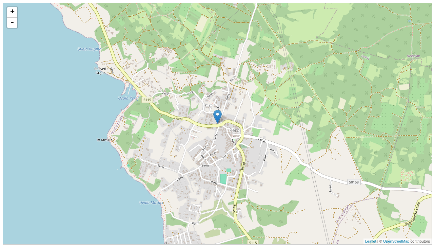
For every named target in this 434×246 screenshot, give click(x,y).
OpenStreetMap (396, 241)
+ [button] (12, 12)
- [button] (12, 23)
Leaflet (370, 241)
